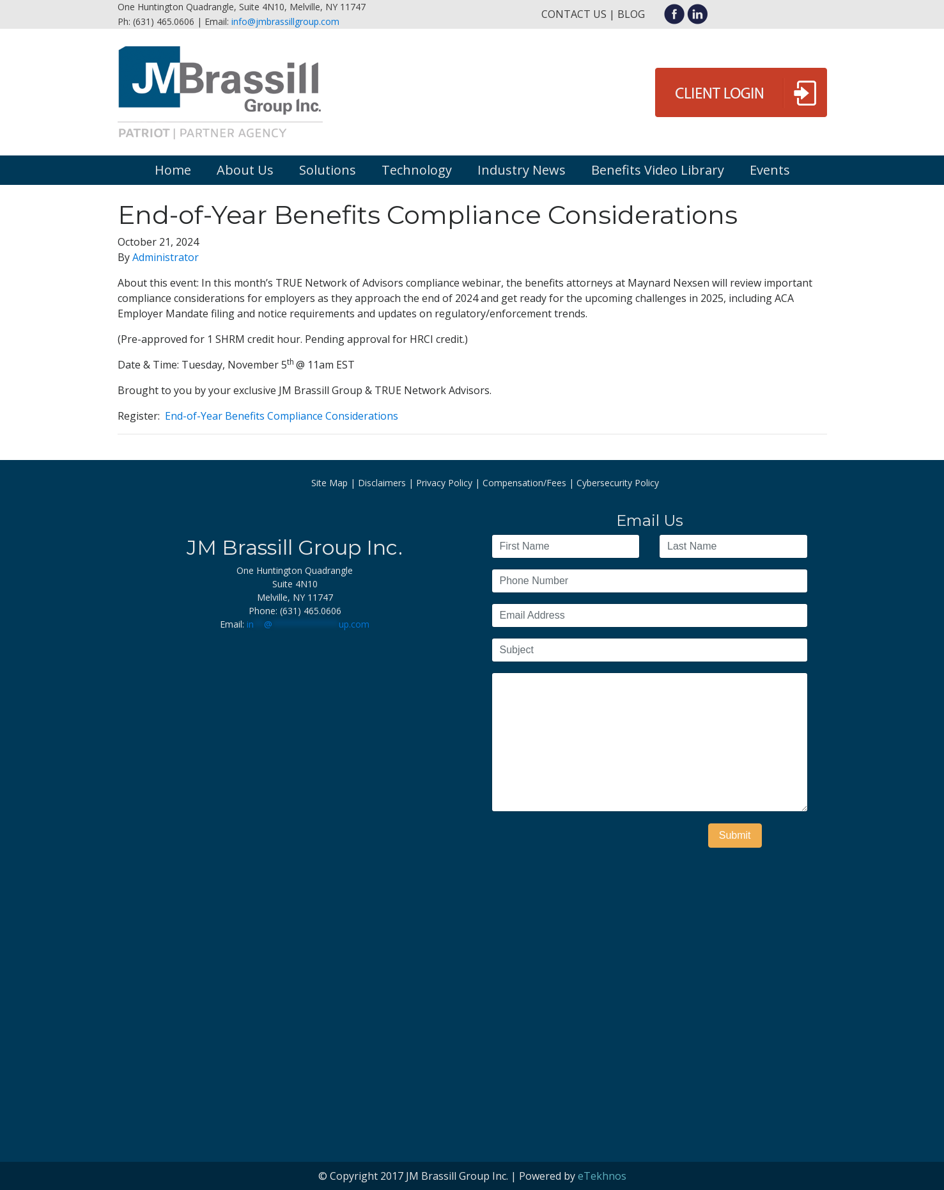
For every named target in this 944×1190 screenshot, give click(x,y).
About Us (245, 169)
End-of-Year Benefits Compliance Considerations (281, 416)
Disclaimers (382, 483)
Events (770, 169)
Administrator (165, 257)
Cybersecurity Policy (617, 483)
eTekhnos (602, 1176)
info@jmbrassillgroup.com (285, 21)
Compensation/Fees (524, 483)
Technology (417, 169)
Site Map (329, 483)
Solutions (327, 169)
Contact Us (574, 14)
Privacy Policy (444, 483)
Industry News (521, 169)
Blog (631, 14)
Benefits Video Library (657, 169)
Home (173, 169)
